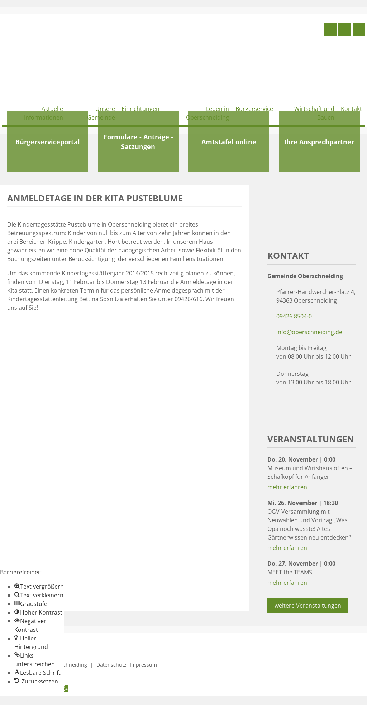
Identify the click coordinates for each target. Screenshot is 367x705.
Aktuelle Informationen (43, 113)
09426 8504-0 (294, 316)
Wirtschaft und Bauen (314, 113)
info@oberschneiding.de (309, 332)
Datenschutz (111, 664)
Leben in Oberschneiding (207, 113)
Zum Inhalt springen (27, 701)
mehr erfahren (287, 487)
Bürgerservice (254, 109)
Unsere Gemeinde (101, 113)
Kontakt (351, 109)
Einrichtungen (140, 109)
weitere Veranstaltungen (308, 606)
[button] (39, 586)
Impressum (143, 664)
